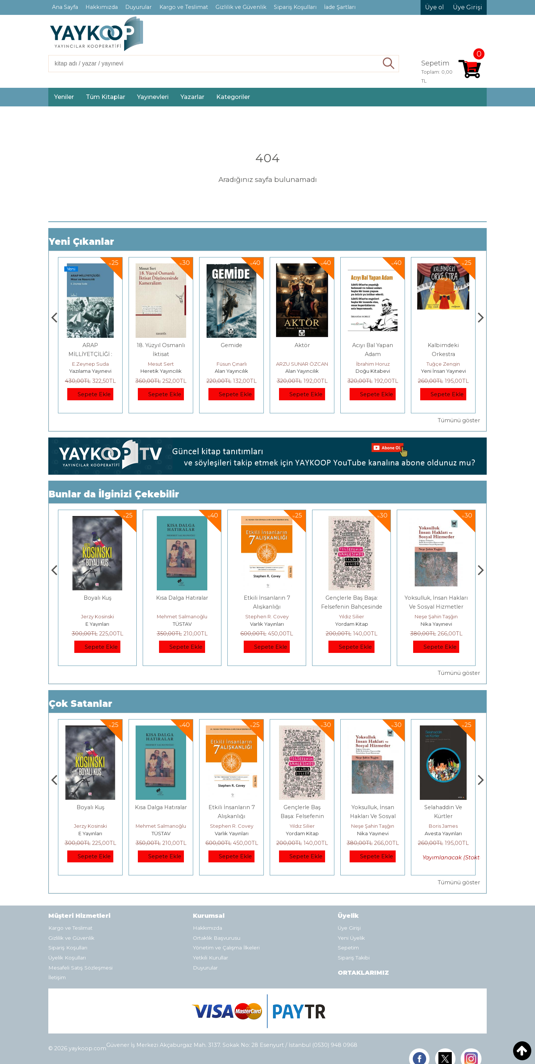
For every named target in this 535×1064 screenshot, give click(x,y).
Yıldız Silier (436, 616)
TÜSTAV (266, 624)
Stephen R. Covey (351, 616)
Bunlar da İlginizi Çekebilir (114, 494)
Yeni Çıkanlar (81, 241)
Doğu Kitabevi (443, 371)
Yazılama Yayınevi (161, 371)
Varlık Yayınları (352, 624)
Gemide (302, 345)
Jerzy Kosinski (182, 616)
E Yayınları (182, 624)
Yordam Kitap (436, 624)
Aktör (372, 345)
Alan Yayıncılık (302, 371)
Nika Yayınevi (443, 833)
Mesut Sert (231, 364)
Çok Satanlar (80, 703)
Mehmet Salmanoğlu (266, 616)
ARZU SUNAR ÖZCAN (373, 364)
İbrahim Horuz (443, 364)
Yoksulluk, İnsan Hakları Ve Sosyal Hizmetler (443, 816)
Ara (389, 63)
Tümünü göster (459, 420)
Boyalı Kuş (182, 598)
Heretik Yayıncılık (231, 371)
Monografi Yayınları (90, 371)
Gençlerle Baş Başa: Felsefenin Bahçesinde (373, 816)
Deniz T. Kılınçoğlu (97, 616)
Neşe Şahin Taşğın (443, 826)
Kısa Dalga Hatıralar (267, 598)
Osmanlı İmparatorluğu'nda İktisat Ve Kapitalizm (97, 607)
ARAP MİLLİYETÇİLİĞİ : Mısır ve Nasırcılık (160, 354)
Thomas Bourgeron (90, 364)
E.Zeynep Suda (161, 364)
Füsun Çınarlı (302, 364)
